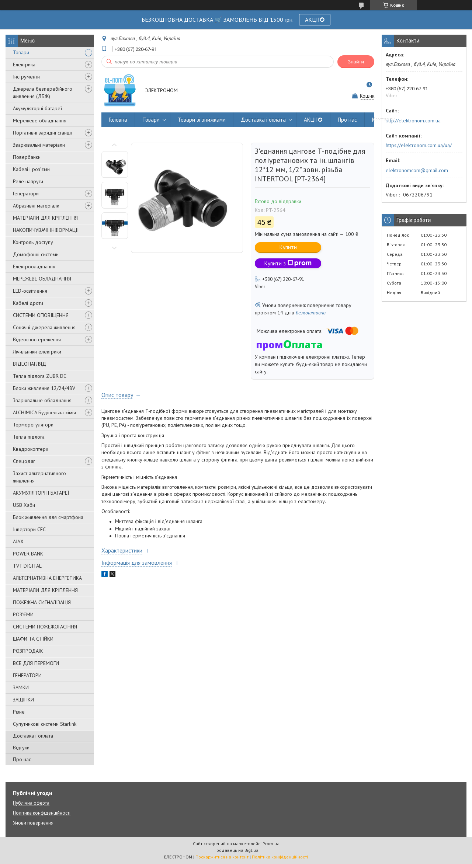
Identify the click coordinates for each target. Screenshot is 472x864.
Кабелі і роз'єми (31, 169)
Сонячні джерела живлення (44, 327)
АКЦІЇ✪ (314, 19)
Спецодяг (24, 461)
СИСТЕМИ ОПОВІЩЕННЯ (41, 315)
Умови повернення (33, 823)
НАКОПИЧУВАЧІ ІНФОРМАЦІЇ (46, 230)
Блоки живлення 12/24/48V (44, 388)
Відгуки (21, 747)
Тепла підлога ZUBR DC (39, 376)
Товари (21, 52)
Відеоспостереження (37, 339)
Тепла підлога (29, 436)
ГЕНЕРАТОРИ (27, 675)
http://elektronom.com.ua (413, 120)
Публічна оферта (31, 803)
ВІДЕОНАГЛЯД (29, 363)
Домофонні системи (36, 254)
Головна (118, 119)
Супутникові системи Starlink (44, 724)
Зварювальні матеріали (39, 145)
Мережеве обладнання (39, 120)
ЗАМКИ (21, 687)
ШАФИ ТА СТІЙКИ (33, 638)
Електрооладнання (34, 266)
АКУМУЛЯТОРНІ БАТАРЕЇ (41, 493)
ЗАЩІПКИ (23, 699)
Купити (288, 247)
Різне (19, 711)
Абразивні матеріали (36, 205)
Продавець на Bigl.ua (236, 850)
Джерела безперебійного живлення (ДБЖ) (42, 93)
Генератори (26, 193)
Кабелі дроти (28, 303)
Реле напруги (28, 181)
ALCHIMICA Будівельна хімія (44, 412)
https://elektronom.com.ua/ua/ (419, 145)
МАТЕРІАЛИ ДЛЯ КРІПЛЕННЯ (45, 218)
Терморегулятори (33, 424)
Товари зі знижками (202, 119)
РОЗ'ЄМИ (23, 614)
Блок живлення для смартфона (48, 517)
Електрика (24, 64)
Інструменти (26, 76)
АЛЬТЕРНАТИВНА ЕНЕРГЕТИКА (47, 578)
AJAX (18, 541)
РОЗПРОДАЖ (28, 651)
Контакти (383, 119)
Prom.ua (271, 843)
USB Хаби (24, 505)
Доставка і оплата (33, 735)
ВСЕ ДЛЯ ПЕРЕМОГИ (36, 663)
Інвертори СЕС (29, 529)
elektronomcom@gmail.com (417, 170)
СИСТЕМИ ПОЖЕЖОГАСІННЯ (45, 626)
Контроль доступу (33, 242)
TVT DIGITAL (27, 565)
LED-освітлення (30, 291)
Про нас (22, 759)
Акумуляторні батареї (37, 108)
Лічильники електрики (37, 351)
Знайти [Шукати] (356, 62)
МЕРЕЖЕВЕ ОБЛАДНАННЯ (42, 278)
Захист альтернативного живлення (39, 477)
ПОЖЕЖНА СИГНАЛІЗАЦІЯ (42, 602)
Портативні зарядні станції (42, 132)
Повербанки (27, 157)
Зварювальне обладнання (42, 400)
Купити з (288, 263)
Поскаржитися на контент (222, 857)
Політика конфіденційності (41, 813)
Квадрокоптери (30, 449)
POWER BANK (28, 553)
